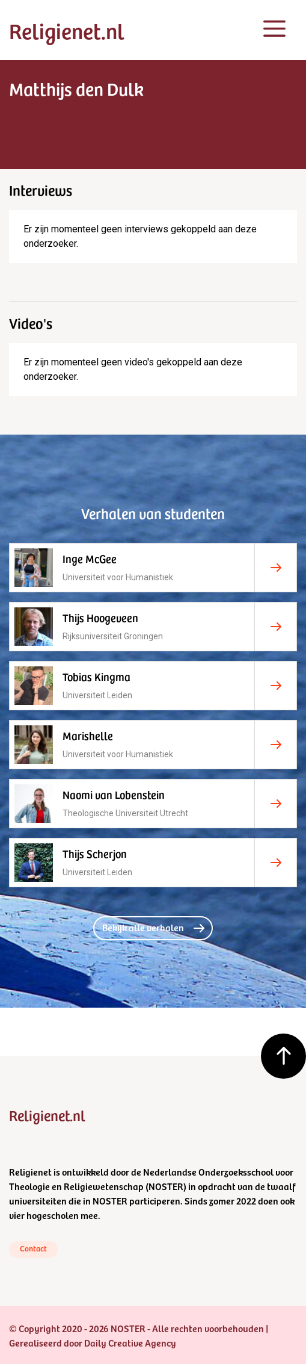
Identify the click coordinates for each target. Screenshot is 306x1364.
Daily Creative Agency (130, 1342)
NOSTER (165, 1186)
